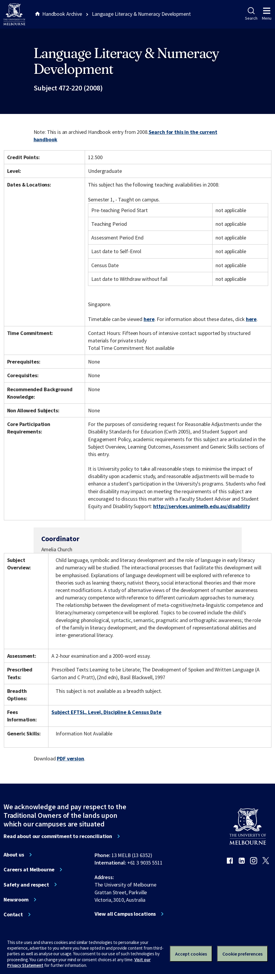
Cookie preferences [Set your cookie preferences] (242, 954)
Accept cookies (191, 954)
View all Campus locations (125, 914)
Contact (13, 914)
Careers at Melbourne (29, 869)
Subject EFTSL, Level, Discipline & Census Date (106, 712)
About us (14, 854)
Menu (266, 14)
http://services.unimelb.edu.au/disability (201, 506)
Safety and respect (26, 884)
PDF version (70, 758)
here (149, 319)
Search (251, 14)
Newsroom (16, 899)
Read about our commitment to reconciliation (58, 836)
